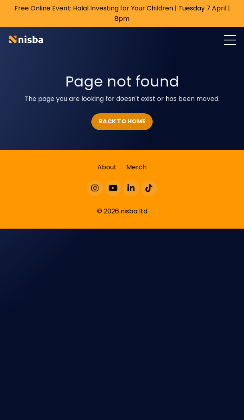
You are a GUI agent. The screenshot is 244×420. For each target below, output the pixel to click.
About (107, 167)
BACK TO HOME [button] (122, 121)
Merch (136, 167)
